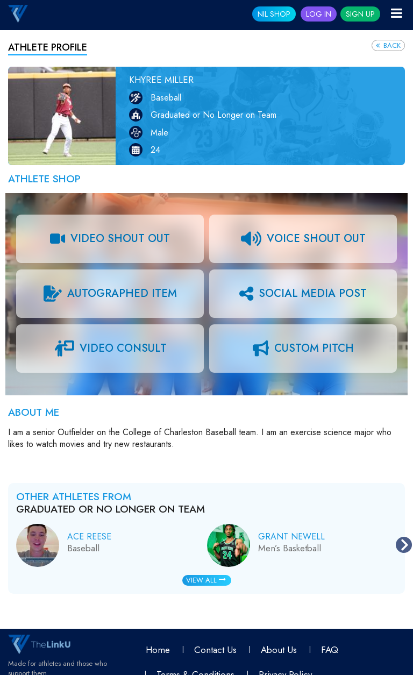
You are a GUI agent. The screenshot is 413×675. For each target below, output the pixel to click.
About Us (279, 649)
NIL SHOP (274, 14)
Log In (318, 14)
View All (206, 580)
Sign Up (360, 14)
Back (388, 45)
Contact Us (215, 649)
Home (158, 649)
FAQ (329, 649)
